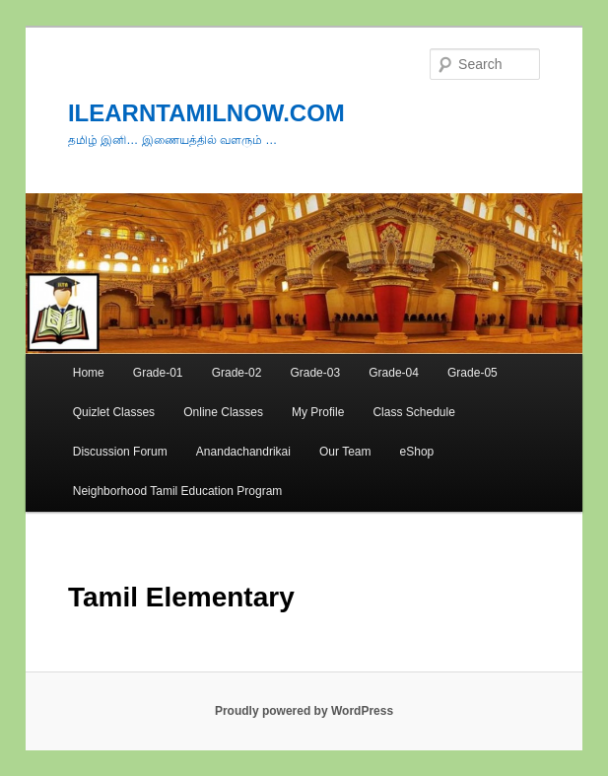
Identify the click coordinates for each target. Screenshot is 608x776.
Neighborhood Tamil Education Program (178, 491)
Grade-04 (394, 373)
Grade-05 (472, 373)
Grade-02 (237, 373)
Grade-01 (158, 373)
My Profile (318, 412)
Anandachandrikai (243, 452)
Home (88, 373)
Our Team (345, 452)
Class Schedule (413, 412)
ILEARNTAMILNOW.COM (206, 113)
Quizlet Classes (114, 412)
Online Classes (223, 412)
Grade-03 (315, 373)
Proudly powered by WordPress (304, 711)
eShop (417, 452)
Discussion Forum (120, 452)
